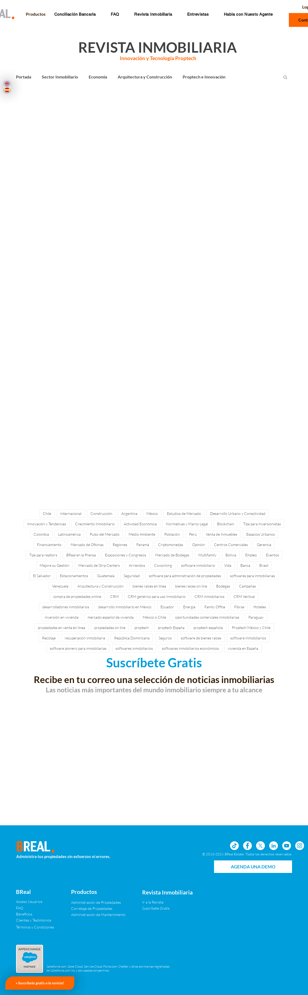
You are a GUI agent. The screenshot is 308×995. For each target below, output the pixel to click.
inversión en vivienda (62, 617)
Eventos (272, 555)
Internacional (70, 513)
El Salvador (42, 575)
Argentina (129, 513)
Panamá (142, 544)
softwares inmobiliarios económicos (190, 648)
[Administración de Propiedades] (96, 902)
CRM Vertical (244, 596)
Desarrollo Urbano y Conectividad (237, 513)
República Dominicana (132, 638)
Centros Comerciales (231, 544)
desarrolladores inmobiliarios (65, 607)
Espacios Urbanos (260, 534)
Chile (47, 513)
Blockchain (225, 524)
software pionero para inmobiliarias (78, 648)
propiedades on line (109, 627)
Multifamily (207, 555)
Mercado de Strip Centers (99, 565)
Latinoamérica (69, 534)
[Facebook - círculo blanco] (247, 845)
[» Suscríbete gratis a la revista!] (40, 983)
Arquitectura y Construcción (145, 76)
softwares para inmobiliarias (252, 575)
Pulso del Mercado (105, 534)
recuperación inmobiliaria (85, 638)
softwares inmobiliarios (134, 648)
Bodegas (223, 586)
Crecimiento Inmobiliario (95, 524)
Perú (193, 534)
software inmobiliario (198, 565)
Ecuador (167, 607)
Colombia (41, 534)
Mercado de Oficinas (87, 544)
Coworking (163, 565)
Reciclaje (49, 638)
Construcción (101, 513)
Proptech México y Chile (251, 627)
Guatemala (105, 575)
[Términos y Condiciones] (35, 927)
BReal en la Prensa (81, 555)
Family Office (214, 607)
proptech (141, 627)
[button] (115, 14)
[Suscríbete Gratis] (161, 908)
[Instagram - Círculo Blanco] (299, 845)
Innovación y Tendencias (46, 524)
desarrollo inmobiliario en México (124, 607)
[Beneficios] (24, 914)
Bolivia (230, 555)
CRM (114, 596)
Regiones (120, 544)
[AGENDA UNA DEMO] (253, 866)
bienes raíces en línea (149, 586)
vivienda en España (243, 648)
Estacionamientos (74, 575)
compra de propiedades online (77, 596)
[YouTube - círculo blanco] (286, 845)
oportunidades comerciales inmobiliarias (207, 617)
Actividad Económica (140, 524)
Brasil (263, 565)
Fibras (239, 607)
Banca (245, 565)
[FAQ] (19, 908)
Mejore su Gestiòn (54, 565)
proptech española (208, 627)
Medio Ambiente (142, 534)
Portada (23, 76)
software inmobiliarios (248, 638)
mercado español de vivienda (111, 617)
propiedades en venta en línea (61, 627)
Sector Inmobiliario (60, 76)
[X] (260, 845)
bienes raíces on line (191, 586)
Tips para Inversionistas (262, 524)
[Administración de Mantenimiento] (98, 914)
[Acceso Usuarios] (29, 901)
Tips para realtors (43, 555)
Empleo (251, 555)
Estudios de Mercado (184, 513)
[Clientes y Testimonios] (33, 920)
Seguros (165, 638)
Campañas (247, 586)
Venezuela (60, 586)
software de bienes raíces (201, 638)
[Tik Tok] (234, 845)
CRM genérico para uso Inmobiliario (157, 596)
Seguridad (132, 575)
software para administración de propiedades (185, 575)
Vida (227, 565)
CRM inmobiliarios (209, 596)
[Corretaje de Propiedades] (91, 908)
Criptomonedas (170, 544)
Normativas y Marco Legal (187, 524)
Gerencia (264, 544)
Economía (98, 76)
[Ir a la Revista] (156, 902)
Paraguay (256, 617)
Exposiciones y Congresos (125, 555)
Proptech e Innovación (204, 76)
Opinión (198, 544)
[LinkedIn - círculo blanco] (273, 845)
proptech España (171, 627)
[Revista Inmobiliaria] (167, 892)
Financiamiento (49, 544)
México (152, 513)
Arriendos (137, 565)
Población (172, 534)
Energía (189, 607)
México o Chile (154, 617)
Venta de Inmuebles (221, 534)
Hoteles (259, 607)
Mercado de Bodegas (172, 555)
